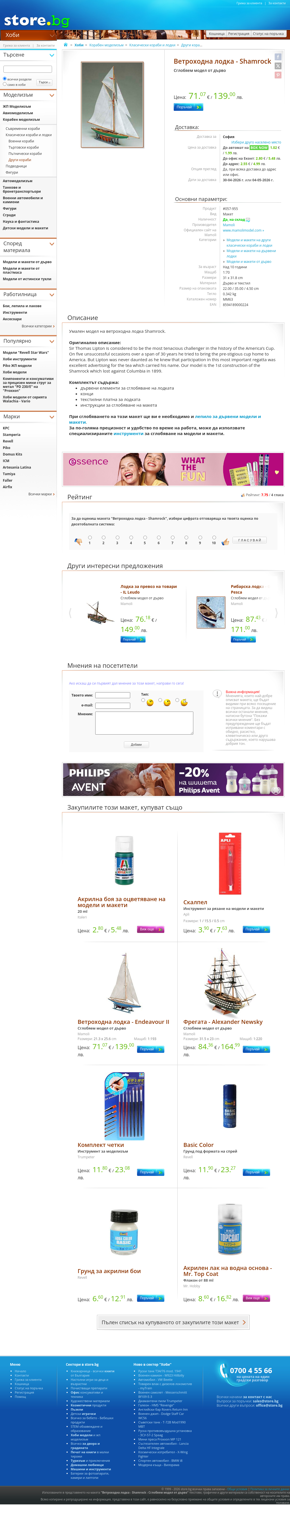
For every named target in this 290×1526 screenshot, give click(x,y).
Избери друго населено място (256, 142)
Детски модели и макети (25, 228)
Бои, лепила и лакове (22, 305)
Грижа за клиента (249, 3)
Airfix (7, 487)
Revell (8, 441)
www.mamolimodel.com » (243, 230)
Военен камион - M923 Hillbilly (161, 1379)
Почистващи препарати (89, 1392)
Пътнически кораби (25, 153)
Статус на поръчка (29, 1392)
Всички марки (40, 494)
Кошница (22, 1388)
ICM (6, 460)
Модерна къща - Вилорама (158, 1469)
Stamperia (11, 434)
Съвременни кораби (23, 128)
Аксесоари (12, 319)
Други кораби (192, 45)
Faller (8, 480)
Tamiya (9, 473)
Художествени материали (90, 1405)
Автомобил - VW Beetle (155, 1384)
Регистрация (24, 1396)
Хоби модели (15, 372)
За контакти (277, 3)
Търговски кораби (24, 147)
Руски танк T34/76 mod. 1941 (159, 1375)
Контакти (22, 1379)
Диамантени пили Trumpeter (160, 1405)
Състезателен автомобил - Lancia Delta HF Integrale (163, 1450)
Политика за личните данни (269, 1493)
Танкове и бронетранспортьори (22, 189)
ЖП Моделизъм (17, 106)
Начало (20, 1375)
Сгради (9, 215)
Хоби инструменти (20, 359)
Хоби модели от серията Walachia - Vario (25, 399)
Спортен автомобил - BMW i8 (160, 1465)
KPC (6, 428)
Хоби (12, 34)
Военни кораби (21, 141)
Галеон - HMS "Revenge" (156, 1409)
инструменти (129, 433)
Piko (6, 447)
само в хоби (14, 84)
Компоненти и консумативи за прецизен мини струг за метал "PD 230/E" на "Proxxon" (28, 384)
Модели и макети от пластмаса (21, 270)
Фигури (12, 172)
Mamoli (229, 225)
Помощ (20, 1401)
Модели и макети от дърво (249, 261)
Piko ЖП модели (17, 365)
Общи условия (237, 1493)
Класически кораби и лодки (152, 45)
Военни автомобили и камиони (23, 200)
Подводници (16, 166)
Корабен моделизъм (106, 45)
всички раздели (17, 79)
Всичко (85, 1450)
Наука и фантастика (21, 221)
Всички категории (37, 326)
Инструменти (15, 312)
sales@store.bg (266, 1405)
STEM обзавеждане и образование (87, 1433)
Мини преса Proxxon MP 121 (159, 1443)
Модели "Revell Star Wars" (26, 352)
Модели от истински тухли (27, 278)
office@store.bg (269, 1409)
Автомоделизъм (17, 180)
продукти (88, 1409)
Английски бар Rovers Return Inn (163, 1413)
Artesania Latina (17, 467)
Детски (83, 1418)
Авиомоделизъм (18, 113)
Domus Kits (12, 454)
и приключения (90, 1465)
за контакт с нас (257, 1401)
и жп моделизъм (85, 1441)
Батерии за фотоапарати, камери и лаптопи (90, 1479)
